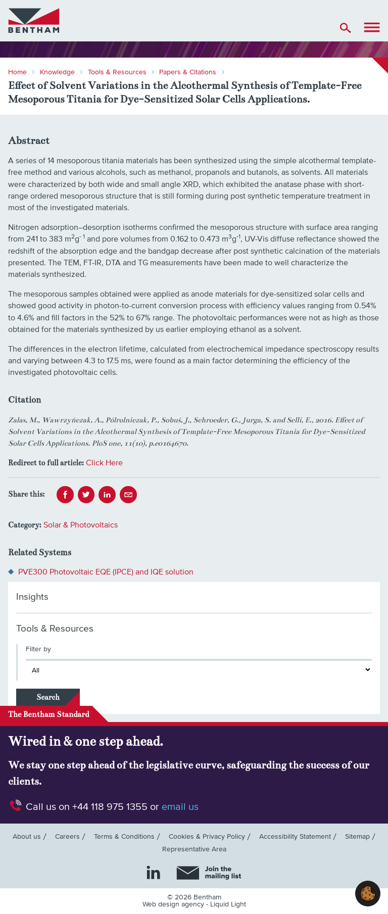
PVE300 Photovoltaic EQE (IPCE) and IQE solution (105, 572)
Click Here (104, 463)
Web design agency (174, 904)
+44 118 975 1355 (110, 807)
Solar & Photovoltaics (80, 525)
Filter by (38, 649)
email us (180, 807)
